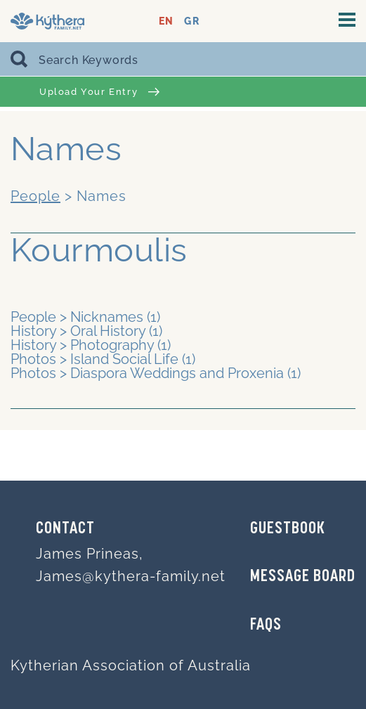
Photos (33, 359)
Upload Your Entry (99, 92)
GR (191, 21)
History (33, 331)
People (35, 196)
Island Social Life (124, 359)
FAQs (266, 625)
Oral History (107, 331)
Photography (112, 345)
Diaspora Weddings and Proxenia (177, 373)
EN (166, 21)
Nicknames (106, 316)
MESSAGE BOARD (302, 576)
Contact (65, 529)
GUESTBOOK (287, 529)
